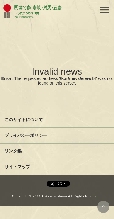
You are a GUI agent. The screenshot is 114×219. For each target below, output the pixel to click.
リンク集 (13, 150)
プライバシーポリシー (26, 135)
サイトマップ (17, 166)
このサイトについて (24, 119)
